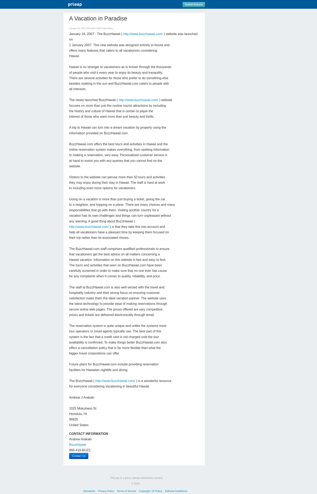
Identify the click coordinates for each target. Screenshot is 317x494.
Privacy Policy (106, 491)
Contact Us (79, 456)
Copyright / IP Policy (150, 491)
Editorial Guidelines (176, 491)
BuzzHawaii (77, 444)
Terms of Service (126, 491)
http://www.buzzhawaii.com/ (143, 34)
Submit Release (194, 4)
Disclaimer (89, 491)
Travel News (107, 28)
